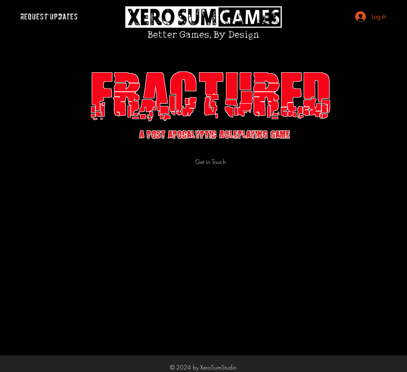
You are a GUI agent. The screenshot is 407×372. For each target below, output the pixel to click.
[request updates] (49, 16)
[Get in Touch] (210, 162)
